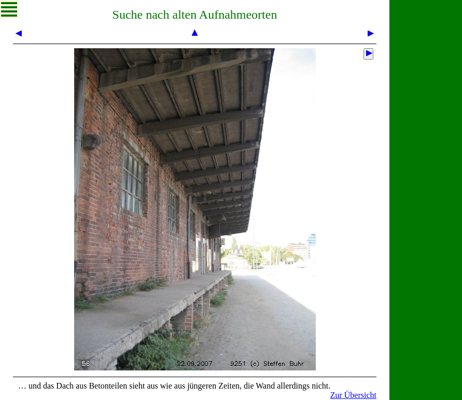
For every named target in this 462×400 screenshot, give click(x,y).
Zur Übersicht (353, 395)
